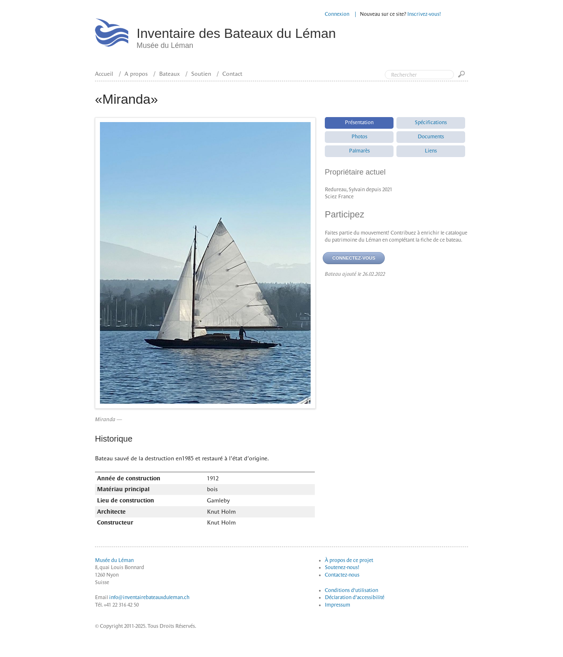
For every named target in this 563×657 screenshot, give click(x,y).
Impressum (337, 605)
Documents (431, 137)
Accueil (104, 73)
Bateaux (169, 73)
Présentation (359, 122)
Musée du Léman (114, 560)
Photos (359, 137)
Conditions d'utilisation (351, 590)
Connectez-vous (353, 257)
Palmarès (359, 151)
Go (463, 77)
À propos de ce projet (349, 560)
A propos (136, 73)
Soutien (201, 73)
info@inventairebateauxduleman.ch (149, 597)
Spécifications (431, 122)
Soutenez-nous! (342, 567)
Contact (232, 73)
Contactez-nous (342, 575)
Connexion (337, 14)
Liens (431, 151)
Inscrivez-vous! (424, 14)
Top (521, 40)
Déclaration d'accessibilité (354, 597)
